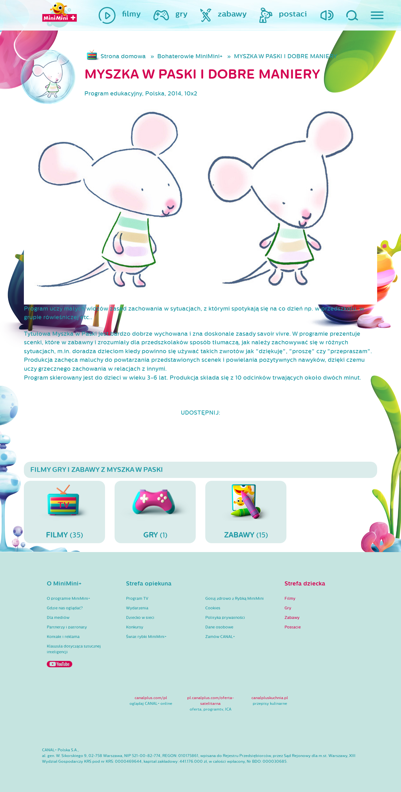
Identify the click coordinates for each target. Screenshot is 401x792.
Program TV (137, 598)
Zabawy (292, 618)
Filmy (290, 598)
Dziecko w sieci (140, 618)
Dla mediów (58, 618)
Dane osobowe (219, 627)
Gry (288, 608)
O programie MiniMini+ (68, 598)
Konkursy (134, 627)
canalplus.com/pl (151, 698)
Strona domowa (123, 56)
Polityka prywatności (225, 618)
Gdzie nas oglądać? (65, 608)
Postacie (293, 627)
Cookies (212, 608)
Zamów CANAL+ (220, 637)
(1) (155, 511)
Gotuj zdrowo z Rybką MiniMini (234, 598)
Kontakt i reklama (63, 637)
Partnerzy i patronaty (67, 627)
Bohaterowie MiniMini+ (189, 56)
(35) (64, 511)
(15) (246, 511)
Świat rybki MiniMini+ (146, 637)
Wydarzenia (137, 608)
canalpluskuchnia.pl (269, 698)
